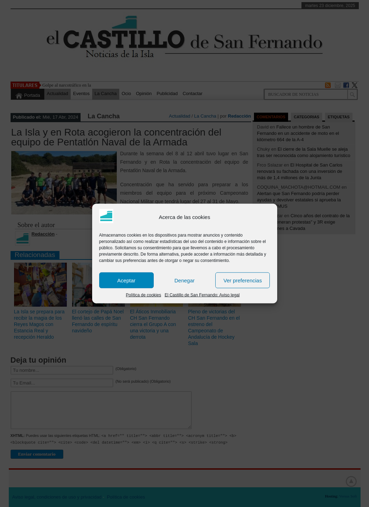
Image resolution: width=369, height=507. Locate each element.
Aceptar (126, 280)
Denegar (184, 280)
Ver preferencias (242, 280)
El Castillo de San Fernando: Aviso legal (202, 295)
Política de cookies (143, 295)
